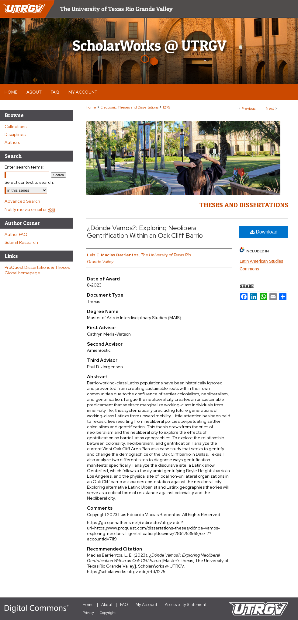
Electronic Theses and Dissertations (129, 107)
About (107, 604)
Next (270, 108)
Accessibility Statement (185, 604)
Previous (248, 108)
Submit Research (21, 242)
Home (91, 107)
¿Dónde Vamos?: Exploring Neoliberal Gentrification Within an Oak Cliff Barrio (145, 231)
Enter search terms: (24, 167)
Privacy (88, 613)
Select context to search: (29, 182)
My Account (146, 604)
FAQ (124, 604)
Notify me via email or (30, 209)
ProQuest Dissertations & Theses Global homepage (37, 270)
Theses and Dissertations (243, 205)
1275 (166, 107)
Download (264, 231)
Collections (15, 126)
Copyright (108, 613)
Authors (12, 142)
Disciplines (15, 134)
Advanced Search (22, 201)
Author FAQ (16, 234)
